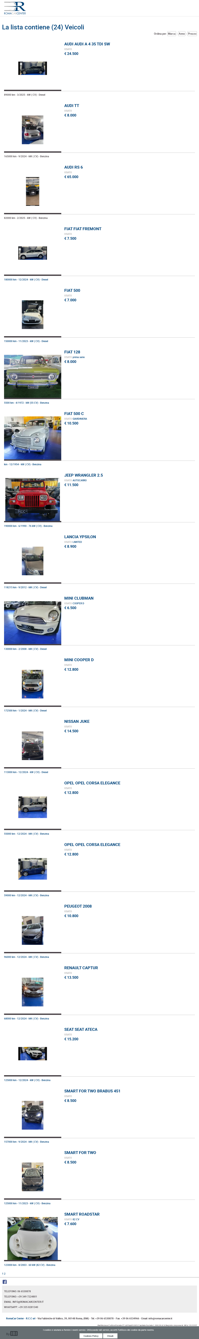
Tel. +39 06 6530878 (102, 1318)
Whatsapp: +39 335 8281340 (21, 1307)
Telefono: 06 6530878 (17, 1291)
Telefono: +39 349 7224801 (20, 1296)
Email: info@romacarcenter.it (24, 1301)
